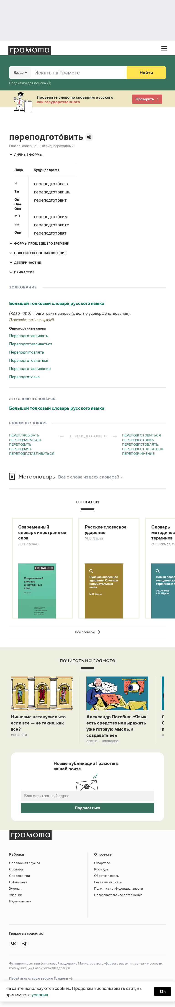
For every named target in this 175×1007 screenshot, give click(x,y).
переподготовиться (141, 435)
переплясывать (24, 435)
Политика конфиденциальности (118, 888)
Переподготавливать (28, 335)
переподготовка (138, 440)
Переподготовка (24, 377)
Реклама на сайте (108, 882)
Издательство (20, 901)
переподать (20, 444)
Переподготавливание (30, 368)
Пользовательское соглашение (118, 895)
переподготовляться (142, 449)
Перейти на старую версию (41, 978)
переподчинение (138, 453)
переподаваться (25, 440)
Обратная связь (106, 875)
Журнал (15, 888)
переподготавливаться (31, 453)
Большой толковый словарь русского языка (56, 303)
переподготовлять (140, 444)
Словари (16, 869)
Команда (101, 869)
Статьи (91, 741)
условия (39, 994)
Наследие (110, 741)
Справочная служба (24, 863)
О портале (102, 863)
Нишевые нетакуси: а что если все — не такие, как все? (38, 723)
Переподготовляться (28, 360)
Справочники (19, 875)
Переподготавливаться (30, 344)
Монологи (19, 734)
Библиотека (18, 882)
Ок (163, 991)
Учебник (15, 895)
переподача (20, 449)
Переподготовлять (26, 352)
